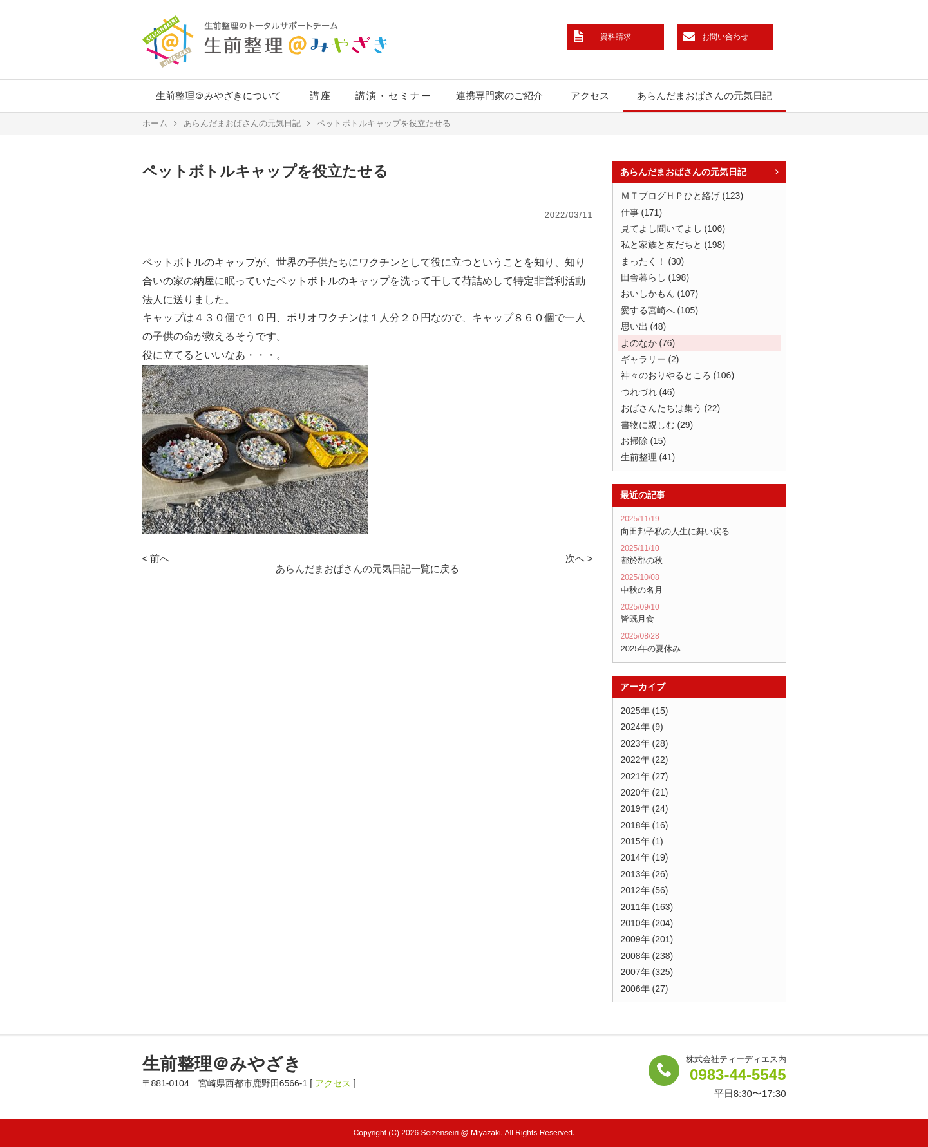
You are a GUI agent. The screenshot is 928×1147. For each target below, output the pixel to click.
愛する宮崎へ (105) (660, 310)
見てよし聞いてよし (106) (673, 228)
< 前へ (156, 558)
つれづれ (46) (648, 392)
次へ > (579, 558)
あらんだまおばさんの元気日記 (704, 95)
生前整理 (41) (648, 457)
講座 (321, 95)
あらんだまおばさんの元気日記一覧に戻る (367, 568)
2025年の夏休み (699, 642)
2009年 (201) (647, 939)
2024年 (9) (642, 727)
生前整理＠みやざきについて (218, 95)
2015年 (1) (642, 841)
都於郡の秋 (699, 555)
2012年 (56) (644, 890)
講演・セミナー (393, 95)
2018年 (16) (644, 825)
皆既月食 (699, 613)
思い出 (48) (644, 326)
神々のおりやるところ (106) (678, 375)
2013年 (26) (644, 874)
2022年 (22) (644, 759)
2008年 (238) (647, 956)
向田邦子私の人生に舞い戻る (699, 525)
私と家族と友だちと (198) (673, 244)
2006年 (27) (644, 989)
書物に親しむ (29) (657, 425)
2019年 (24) (644, 808)
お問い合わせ (725, 36)
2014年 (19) (644, 857)
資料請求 (615, 36)
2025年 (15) (644, 710)
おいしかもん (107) (660, 293)
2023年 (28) (644, 743)
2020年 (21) (644, 792)
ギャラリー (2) (650, 359)
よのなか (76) (648, 343)
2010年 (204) (647, 923)
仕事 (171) (642, 212)
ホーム (159, 123)
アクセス (590, 95)
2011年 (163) (647, 907)
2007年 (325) (647, 972)
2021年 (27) (644, 776)
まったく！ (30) (653, 261)
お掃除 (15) (644, 441)
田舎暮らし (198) (655, 277)
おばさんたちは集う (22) (671, 408)
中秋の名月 (699, 584)
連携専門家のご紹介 (499, 95)
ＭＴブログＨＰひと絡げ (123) (682, 196)
